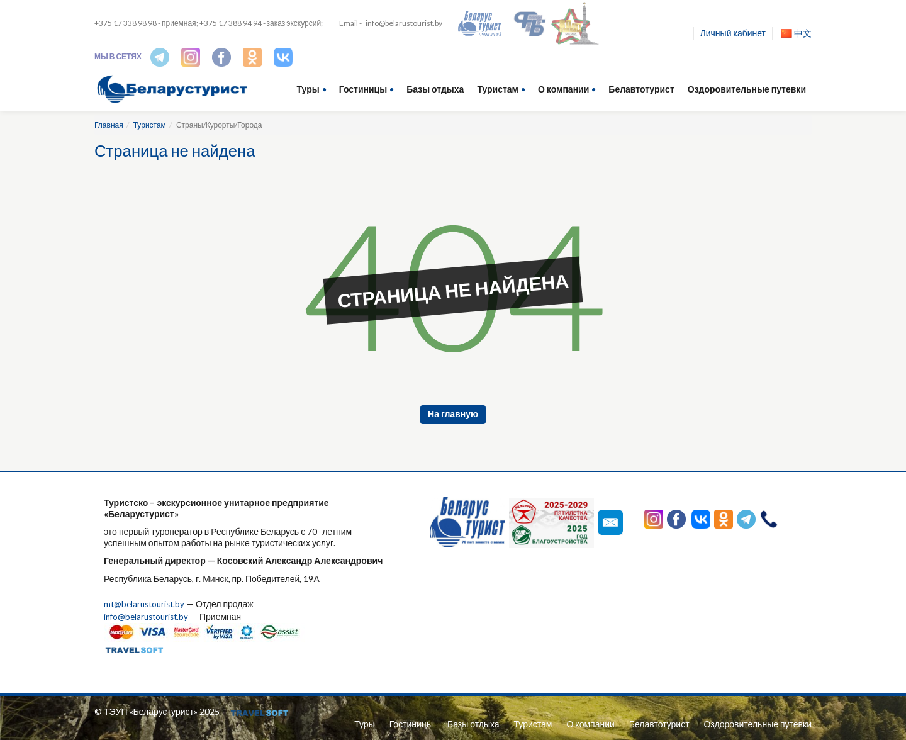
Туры (308, 89)
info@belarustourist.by (404, 23)
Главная (108, 125)
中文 (796, 33)
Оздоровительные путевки (747, 89)
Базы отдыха (435, 89)
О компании (563, 89)
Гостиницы (363, 89)
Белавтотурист (641, 89)
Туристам (497, 89)
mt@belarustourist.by (146, 603)
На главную (453, 413)
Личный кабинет (733, 33)
